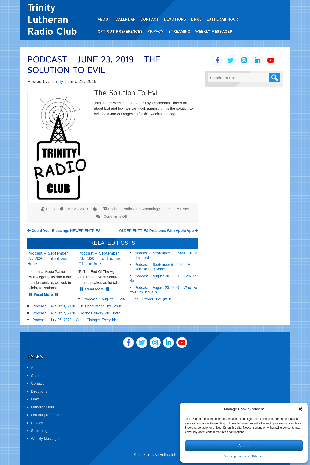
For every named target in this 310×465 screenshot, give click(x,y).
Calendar (125, 19)
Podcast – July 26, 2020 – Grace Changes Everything (75, 320)
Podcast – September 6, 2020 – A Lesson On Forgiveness (160, 267)
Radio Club (131, 209)
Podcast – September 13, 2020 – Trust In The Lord (164, 255)
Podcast (114, 209)
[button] (300, 409)
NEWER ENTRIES (64, 231)
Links (196, 19)
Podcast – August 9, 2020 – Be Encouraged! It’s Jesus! (77, 306)
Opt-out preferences (237, 456)
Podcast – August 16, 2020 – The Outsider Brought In (128, 299)
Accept (243, 445)
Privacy (257, 456)
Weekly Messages (213, 31)
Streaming (179, 31)
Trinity (57, 81)
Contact (149, 19)
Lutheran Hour (222, 19)
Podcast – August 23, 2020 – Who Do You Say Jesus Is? (163, 290)
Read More (43, 294)
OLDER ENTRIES (158, 231)
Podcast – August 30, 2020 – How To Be (163, 278)
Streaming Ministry (174, 209)
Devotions (175, 19)
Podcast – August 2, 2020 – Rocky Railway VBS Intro (76, 313)
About (104, 19)
